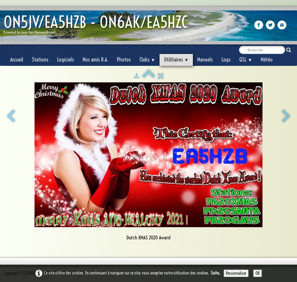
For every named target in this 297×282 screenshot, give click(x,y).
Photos (124, 59)
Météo (267, 59)
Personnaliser (236, 273)
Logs (226, 59)
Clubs (147, 59)
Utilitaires (176, 59)
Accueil (16, 59)
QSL (245, 59)
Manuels (205, 59)
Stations (40, 59)
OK (258, 273)
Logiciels (65, 59)
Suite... (215, 273)
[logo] (97, 26)
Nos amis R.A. (95, 59)
